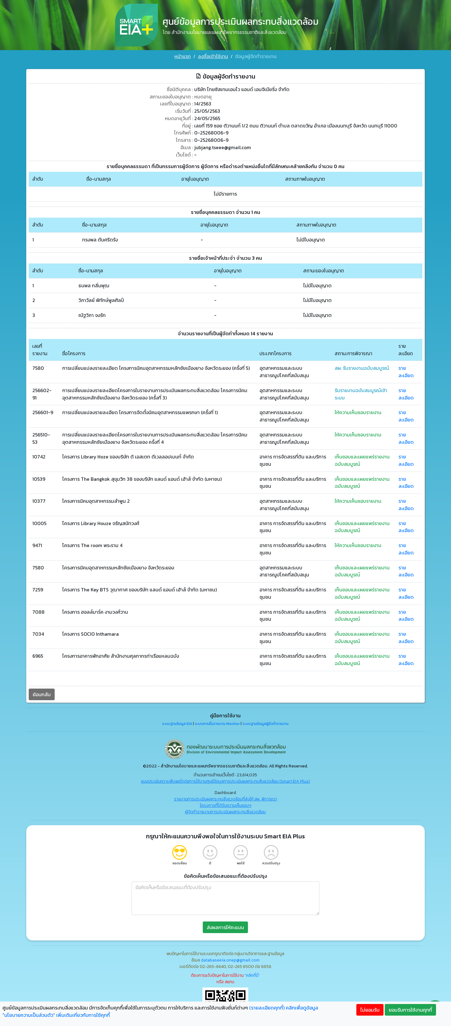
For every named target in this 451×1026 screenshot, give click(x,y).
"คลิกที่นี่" (252, 975)
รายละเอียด (408, 369)
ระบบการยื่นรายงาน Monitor (217, 723)
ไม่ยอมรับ (370, 1009)
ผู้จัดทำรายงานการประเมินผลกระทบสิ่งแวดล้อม (225, 811)
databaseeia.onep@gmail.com (230, 960)
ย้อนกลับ (39, 694)
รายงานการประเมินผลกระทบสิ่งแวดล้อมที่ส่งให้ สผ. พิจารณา (225, 799)
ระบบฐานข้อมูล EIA (177, 723)
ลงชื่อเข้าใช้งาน (213, 56)
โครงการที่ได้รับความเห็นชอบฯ (225, 805)
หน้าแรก (182, 56)
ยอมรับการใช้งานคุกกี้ (410, 1009)
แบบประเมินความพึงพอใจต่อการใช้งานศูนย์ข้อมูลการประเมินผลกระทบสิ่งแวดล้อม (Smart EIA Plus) (225, 781)
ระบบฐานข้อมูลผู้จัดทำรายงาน (265, 723)
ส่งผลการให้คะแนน (225, 927)
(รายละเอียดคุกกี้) (267, 1007)
